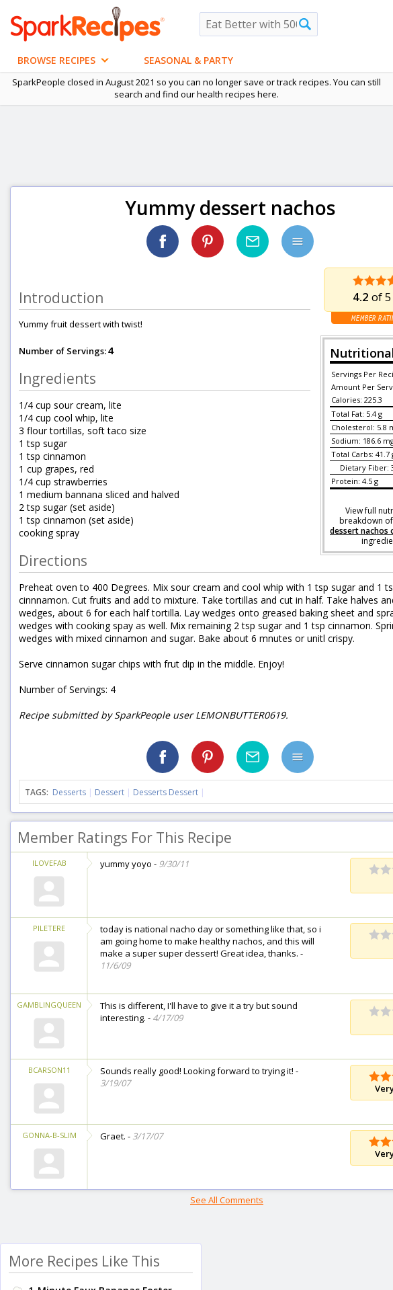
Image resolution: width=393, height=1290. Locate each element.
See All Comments (226, 1200)
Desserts (69, 792)
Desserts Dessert (165, 792)
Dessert (109, 792)
